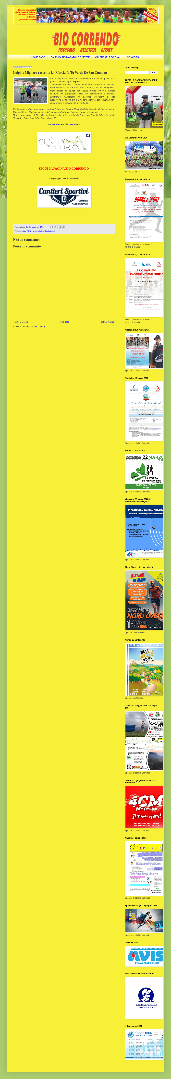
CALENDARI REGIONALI (108, 57)
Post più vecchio (107, 322)
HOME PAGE (38, 57)
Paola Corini (50, 231)
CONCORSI (133, 57)
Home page (64, 322)
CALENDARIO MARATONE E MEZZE (70, 57)
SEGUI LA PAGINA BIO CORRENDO (64, 168)
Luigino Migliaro (38, 231)
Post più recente (21, 322)
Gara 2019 (26, 231)
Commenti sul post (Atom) (33, 326)
